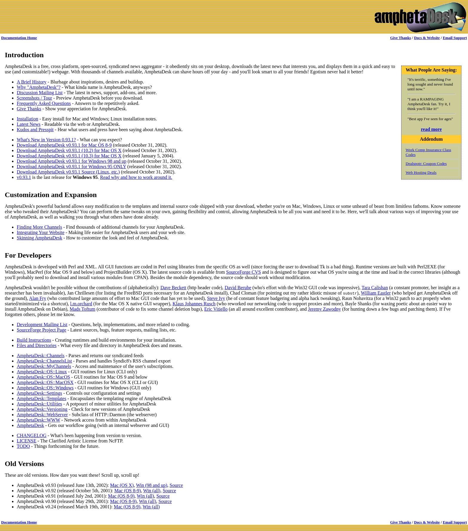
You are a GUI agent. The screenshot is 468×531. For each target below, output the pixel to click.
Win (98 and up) (151, 485)
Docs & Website (427, 38)
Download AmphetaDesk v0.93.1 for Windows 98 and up (71, 161)
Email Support (455, 38)
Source (176, 485)
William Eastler (376, 292)
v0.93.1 (24, 177)
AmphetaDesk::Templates (41, 398)
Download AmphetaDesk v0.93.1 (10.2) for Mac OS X (69, 150)
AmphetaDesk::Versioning (42, 409)
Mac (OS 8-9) (127, 490)
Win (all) (152, 490)
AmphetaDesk (30, 425)
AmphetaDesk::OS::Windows (45, 387)
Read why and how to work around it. (136, 177)
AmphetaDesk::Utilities (39, 403)
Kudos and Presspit (35, 129)
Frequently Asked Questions (44, 103)
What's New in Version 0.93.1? (46, 139)
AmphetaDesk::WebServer (42, 414)
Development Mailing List (42, 324)
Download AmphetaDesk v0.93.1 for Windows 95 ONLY (71, 166)
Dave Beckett (173, 287)
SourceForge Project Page (41, 329)
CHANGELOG (32, 435)
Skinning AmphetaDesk (39, 237)
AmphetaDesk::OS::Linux (42, 371)
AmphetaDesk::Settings (39, 393)
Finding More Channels (39, 227)
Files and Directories (36, 345)
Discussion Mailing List (40, 92)
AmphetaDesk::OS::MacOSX (45, 382)
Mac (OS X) (122, 485)
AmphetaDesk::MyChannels (44, 366)
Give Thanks (400, 38)
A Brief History (32, 81)
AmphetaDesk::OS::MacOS (43, 377)
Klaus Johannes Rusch (194, 303)
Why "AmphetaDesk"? (39, 87)
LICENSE (26, 440)
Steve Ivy (216, 298)
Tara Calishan (375, 287)
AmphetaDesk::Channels (40, 355)
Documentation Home (19, 38)
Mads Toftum (82, 309)
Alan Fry (37, 298)
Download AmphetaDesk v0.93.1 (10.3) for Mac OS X (69, 155)
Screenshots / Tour (34, 97)
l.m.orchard (81, 303)
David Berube (237, 287)
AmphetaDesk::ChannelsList (44, 360)
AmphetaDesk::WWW (38, 419)
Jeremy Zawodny (324, 309)
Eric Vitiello (215, 309)
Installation (27, 118)
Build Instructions (34, 340)
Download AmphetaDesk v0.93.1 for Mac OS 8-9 (64, 145)
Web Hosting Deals (421, 172)
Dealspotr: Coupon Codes (426, 163)
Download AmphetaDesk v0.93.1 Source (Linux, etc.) (68, 171)
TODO (23, 446)
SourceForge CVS (243, 272)
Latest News (29, 124)
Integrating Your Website (40, 232)
